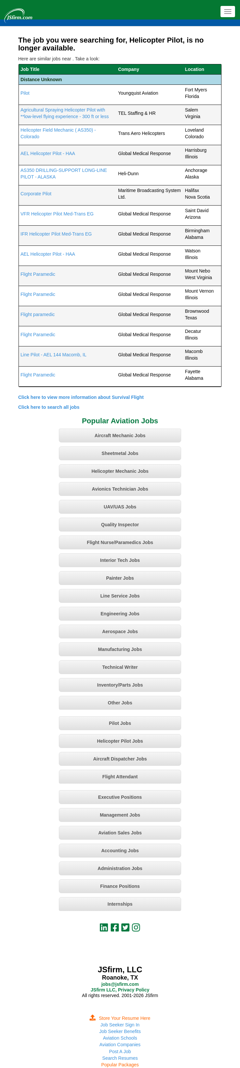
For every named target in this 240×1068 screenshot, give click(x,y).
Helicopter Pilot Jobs (120, 741)
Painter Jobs (120, 578)
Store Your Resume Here (120, 1018)
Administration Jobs (120, 868)
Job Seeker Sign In (120, 1024)
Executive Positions (120, 797)
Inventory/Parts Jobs (120, 685)
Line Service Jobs (120, 596)
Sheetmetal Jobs (119, 453)
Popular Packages (120, 1064)
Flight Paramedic (37, 274)
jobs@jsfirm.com (120, 984)
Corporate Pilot (35, 193)
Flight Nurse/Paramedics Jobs (120, 542)
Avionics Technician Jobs (120, 489)
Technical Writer (120, 667)
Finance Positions (120, 886)
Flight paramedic (37, 314)
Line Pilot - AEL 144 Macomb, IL (53, 354)
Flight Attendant (120, 776)
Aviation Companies (120, 1044)
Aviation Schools (120, 1038)
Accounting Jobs (120, 850)
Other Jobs (120, 702)
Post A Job (120, 1051)
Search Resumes (120, 1058)
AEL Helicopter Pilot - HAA (47, 153)
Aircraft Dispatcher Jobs (120, 758)
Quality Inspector (120, 524)
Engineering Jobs (119, 613)
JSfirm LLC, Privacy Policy (120, 989)
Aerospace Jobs (120, 631)
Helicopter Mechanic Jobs (120, 471)
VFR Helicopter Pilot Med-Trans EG (57, 213)
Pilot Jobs (120, 723)
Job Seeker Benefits (119, 1031)
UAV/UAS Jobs (120, 506)
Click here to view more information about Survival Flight (81, 397)
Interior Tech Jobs (120, 560)
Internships (119, 904)
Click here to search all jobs (48, 407)
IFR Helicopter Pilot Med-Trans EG (56, 234)
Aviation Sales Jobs (120, 832)
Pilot (24, 93)
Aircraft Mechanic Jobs (120, 435)
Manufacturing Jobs (120, 649)
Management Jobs (120, 815)
